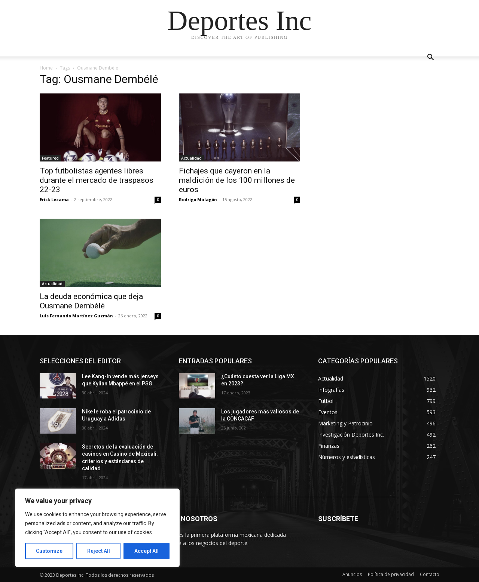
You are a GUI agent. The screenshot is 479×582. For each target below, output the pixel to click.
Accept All (146, 551)
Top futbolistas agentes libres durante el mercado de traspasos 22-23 (96, 180)
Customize (49, 551)
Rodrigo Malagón (198, 199)
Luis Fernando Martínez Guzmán (76, 315)
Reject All (98, 551)
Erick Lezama (54, 199)
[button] (430, 58)
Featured (50, 158)
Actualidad (191, 158)
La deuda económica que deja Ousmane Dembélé (91, 301)
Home (46, 68)
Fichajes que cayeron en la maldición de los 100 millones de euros (237, 180)
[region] (97, 528)
